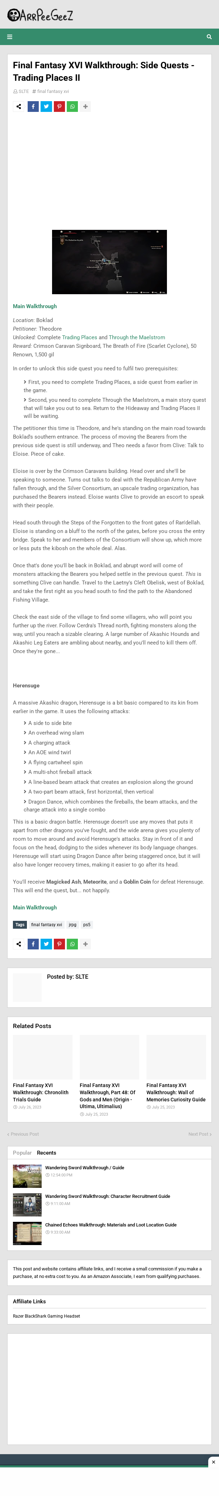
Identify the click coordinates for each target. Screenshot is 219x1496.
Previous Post (25, 1132)
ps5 (86, 924)
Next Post (198, 1132)
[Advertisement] (109, 171)
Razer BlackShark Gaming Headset (46, 1314)
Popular (22, 1151)
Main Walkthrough (35, 306)
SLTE (24, 91)
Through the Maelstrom (137, 337)
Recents (46, 1151)
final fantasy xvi (53, 91)
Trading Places (79, 337)
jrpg (72, 924)
